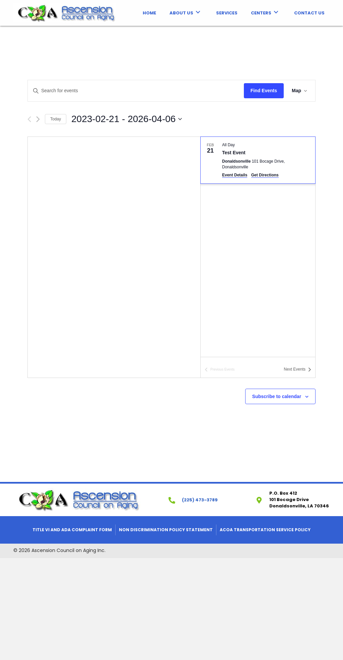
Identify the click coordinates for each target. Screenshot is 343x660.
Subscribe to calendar (276, 396)
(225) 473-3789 (200, 500)
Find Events (264, 90)
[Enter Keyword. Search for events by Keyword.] (136, 90)
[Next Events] (38, 119)
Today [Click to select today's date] (55, 119)
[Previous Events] (29, 119)
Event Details (234, 175)
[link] (149, 12)
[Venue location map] (114, 257)
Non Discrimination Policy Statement (166, 530)
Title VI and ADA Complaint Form (72, 530)
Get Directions (265, 175)
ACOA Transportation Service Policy (265, 530)
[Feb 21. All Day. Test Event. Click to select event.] (258, 160)
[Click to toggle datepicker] (126, 119)
